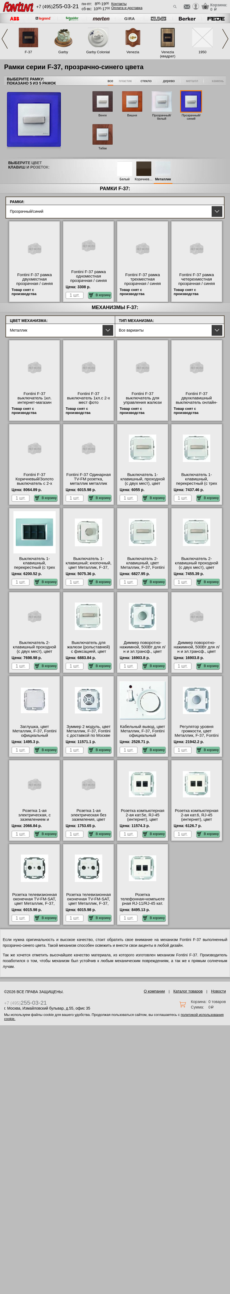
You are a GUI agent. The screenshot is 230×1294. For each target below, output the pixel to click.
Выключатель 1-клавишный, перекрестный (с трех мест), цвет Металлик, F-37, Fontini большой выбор (196, 485)
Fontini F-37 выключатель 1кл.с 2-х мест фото (88, 398)
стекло (146, 81)
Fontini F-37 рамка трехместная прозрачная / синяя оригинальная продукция (142, 284)
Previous (4, 39)
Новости (218, 991)
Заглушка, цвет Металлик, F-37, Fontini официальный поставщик (35, 733)
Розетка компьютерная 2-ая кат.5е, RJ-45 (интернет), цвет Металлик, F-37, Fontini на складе (143, 819)
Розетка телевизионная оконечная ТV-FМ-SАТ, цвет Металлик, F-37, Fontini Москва (88, 901)
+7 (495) (57, 6)
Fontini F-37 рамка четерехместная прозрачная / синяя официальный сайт (196, 281)
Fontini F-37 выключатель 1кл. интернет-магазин (35, 398)
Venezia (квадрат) (167, 54)
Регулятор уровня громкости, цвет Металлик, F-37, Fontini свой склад (197, 733)
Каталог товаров (188, 991)
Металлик (163, 179)
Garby (63, 52)
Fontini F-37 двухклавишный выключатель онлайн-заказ (196, 400)
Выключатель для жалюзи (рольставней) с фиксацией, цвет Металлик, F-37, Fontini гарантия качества (89, 651)
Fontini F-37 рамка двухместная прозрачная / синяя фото (34, 281)
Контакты (119, 4)
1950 (202, 52)
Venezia (132, 52)
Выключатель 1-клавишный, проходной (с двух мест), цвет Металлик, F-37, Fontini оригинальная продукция (142, 485)
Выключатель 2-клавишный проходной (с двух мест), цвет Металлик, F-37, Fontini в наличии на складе (35, 651)
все (110, 81)
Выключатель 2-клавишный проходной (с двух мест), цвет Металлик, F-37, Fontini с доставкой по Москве (197, 567)
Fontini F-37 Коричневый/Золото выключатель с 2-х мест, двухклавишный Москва (34, 483)
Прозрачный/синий (191, 117)
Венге (102, 115)
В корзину (100, 295)
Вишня (132, 115)
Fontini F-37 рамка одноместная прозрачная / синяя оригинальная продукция (88, 281)
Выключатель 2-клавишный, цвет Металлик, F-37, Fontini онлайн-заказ (143, 565)
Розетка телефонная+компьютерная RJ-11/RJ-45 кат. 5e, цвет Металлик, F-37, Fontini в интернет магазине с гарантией (142, 905)
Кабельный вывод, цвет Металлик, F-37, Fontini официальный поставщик (142, 733)
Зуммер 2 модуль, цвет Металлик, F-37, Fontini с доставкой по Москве (89, 731)
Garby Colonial (98, 52)
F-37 (28, 52)
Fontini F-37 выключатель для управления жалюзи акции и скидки (142, 400)
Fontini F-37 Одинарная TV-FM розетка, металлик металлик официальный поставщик (88, 483)
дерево (169, 81)
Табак (102, 148)
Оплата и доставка (127, 8)
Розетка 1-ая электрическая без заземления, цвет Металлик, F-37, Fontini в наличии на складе (89, 819)
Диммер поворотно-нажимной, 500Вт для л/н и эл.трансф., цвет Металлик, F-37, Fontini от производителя (197, 651)
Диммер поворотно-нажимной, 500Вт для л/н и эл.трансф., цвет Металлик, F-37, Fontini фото (143, 651)
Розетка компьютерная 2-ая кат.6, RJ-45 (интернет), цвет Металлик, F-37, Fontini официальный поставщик (197, 821)
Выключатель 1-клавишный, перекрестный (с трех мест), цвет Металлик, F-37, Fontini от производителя (34, 569)
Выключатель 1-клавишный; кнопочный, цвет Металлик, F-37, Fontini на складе (89, 565)
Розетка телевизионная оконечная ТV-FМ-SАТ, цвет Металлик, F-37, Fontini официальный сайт (34, 903)
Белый (124, 179)
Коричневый (144, 179)
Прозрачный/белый (161, 117)
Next (225, 39)
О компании (154, 991)
